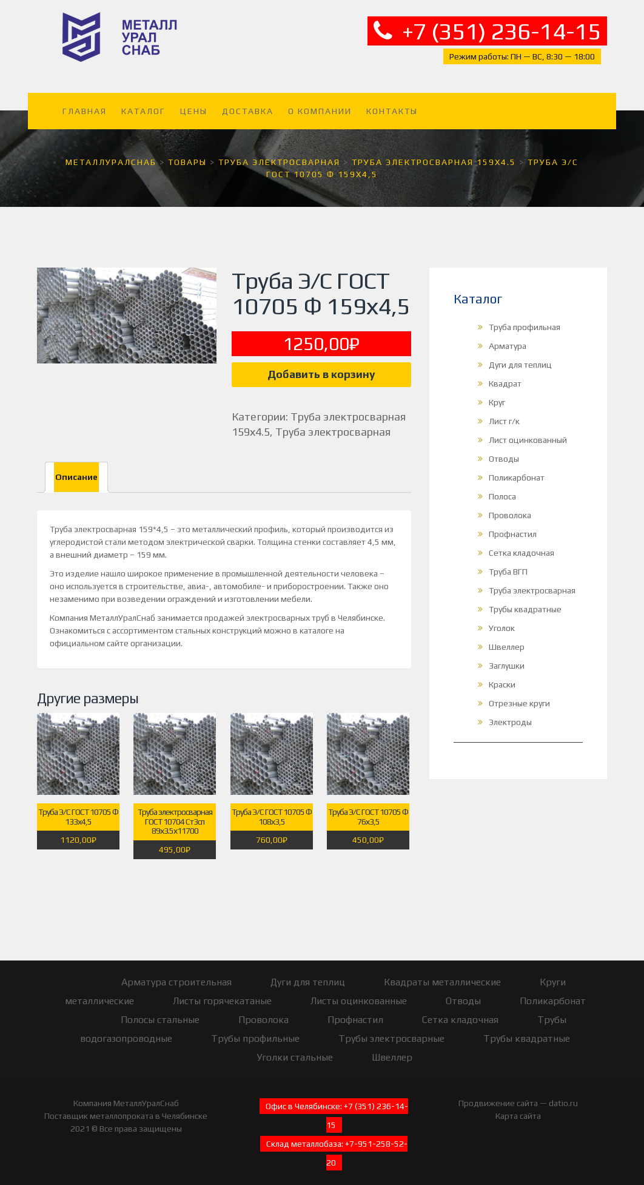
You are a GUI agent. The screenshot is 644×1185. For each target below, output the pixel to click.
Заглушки (507, 658)
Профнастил (513, 526)
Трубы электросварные (391, 1030)
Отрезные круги (519, 695)
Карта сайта (518, 1107)
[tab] (76, 469)
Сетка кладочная (521, 545)
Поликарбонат (517, 469)
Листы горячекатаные (222, 992)
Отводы (504, 451)
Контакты (392, 103)
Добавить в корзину (321, 366)
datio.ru (563, 1094)
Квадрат (505, 375)
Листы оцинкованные (358, 992)
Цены (193, 103)
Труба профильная (524, 319)
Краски (502, 676)
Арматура (507, 338)
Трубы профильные (255, 1030)
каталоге (317, 622)
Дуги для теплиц (520, 357)
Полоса (502, 488)
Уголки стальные (295, 1049)
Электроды (510, 714)
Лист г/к (504, 413)
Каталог (143, 103)
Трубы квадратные (525, 601)
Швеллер (507, 639)
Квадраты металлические (442, 973)
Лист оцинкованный (528, 432)
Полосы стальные (160, 1011)
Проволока (510, 507)
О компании (320, 103)
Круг (497, 394)
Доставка (247, 103)
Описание (76, 469)
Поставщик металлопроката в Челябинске (125, 1107)
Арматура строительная (176, 973)
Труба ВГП (508, 564)
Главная (84, 103)
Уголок (502, 620)
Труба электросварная (333, 423)
